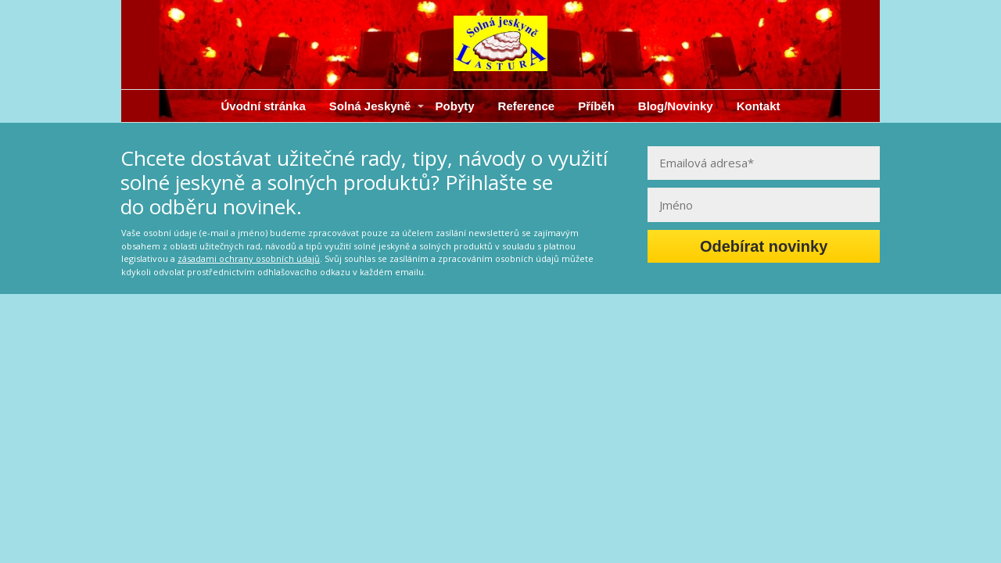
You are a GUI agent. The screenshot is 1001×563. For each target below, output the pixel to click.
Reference (526, 106)
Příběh (596, 106)
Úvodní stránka (263, 106)
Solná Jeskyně (370, 106)
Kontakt (758, 106)
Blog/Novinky (675, 106)
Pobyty (455, 106)
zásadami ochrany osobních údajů (249, 258)
